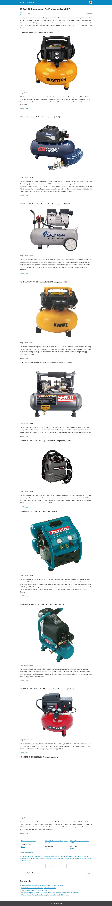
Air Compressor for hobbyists (49, 856)
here (27, 108)
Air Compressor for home (65, 856)
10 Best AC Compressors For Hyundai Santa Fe (56, 841)
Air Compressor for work (79, 856)
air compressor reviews (37, 858)
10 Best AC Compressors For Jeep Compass (79, 841)
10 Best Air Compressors (28, 841)
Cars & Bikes (29, 852)
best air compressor (50, 858)
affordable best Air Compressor (32, 856)
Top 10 (23, 847)
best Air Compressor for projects (65, 858)
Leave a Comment (56, 866)
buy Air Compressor (80, 858)
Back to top (89, 874)
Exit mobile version (56, 903)
